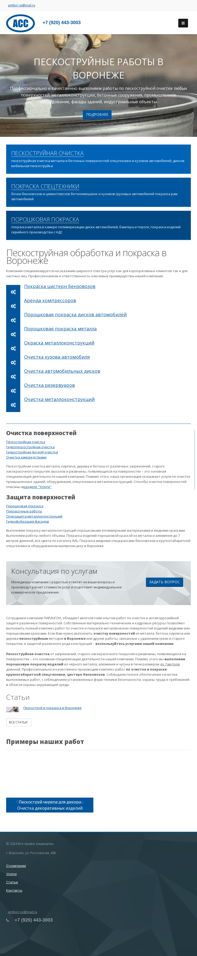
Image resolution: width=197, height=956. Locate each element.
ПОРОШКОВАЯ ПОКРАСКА (45, 219)
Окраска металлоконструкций (59, 343)
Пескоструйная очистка (25, 441)
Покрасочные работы (24, 511)
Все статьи (19, 722)
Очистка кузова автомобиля (57, 357)
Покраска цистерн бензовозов (59, 286)
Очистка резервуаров (49, 385)
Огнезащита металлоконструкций (34, 516)
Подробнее (97, 114)
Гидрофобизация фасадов (27, 521)
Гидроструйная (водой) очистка (32, 452)
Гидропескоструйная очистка (30, 447)
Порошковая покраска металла (60, 329)
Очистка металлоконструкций (59, 399)
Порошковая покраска (24, 506)
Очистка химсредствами (26, 457)
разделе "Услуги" (37, 486)
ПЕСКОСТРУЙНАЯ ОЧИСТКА (47, 153)
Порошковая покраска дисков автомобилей (75, 314)
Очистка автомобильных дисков (62, 371)
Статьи (12, 882)
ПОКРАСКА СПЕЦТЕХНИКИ (45, 186)
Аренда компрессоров (50, 300)
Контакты (14, 890)
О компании (16, 865)
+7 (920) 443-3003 (62, 22)
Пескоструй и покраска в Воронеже (52, 707)
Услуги (11, 874)
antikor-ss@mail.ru (21, 5)
